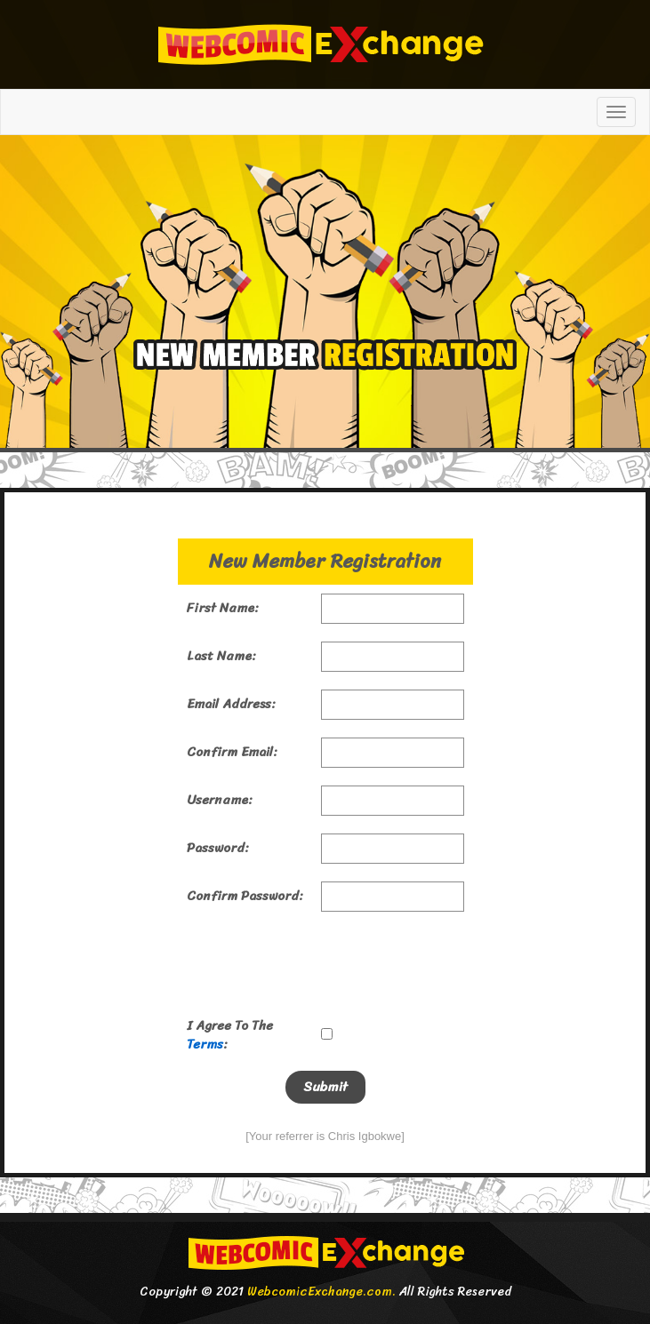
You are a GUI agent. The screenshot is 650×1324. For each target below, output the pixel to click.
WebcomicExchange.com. (321, 1291)
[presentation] (322, 964)
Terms (205, 1044)
